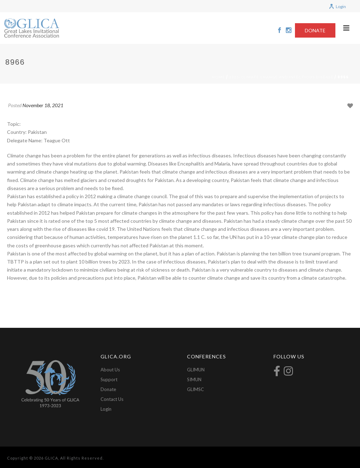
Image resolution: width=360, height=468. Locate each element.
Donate (108, 389)
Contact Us (112, 399)
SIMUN (194, 379)
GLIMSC (195, 389)
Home (218, 77)
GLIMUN (196, 369)
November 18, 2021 (42, 105)
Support (109, 379)
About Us (110, 369)
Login (337, 6)
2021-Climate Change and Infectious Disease (281, 77)
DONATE (315, 30)
